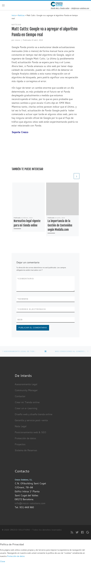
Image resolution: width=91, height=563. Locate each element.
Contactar (20, 396)
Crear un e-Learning (26, 408)
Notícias (21, 15)
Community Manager (26, 390)
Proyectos (20, 444)
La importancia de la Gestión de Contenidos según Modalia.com (60, 225)
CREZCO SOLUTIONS (20, 530)
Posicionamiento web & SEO (30, 432)
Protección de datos (25, 438)
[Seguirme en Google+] (87, 532)
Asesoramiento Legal (26, 384)
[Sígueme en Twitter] (77, 532)
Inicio (14, 15)
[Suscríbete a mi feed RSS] (72, 532)
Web (20, 320)
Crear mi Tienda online (27, 402)
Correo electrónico (31, 309)
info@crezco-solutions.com (30, 503)
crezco (17, 40)
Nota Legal (20, 426)
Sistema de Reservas (26, 450)
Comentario (25, 278)
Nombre (22, 299)
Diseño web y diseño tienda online (33, 414)
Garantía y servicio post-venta (31, 420)
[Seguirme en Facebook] (82, 532)
